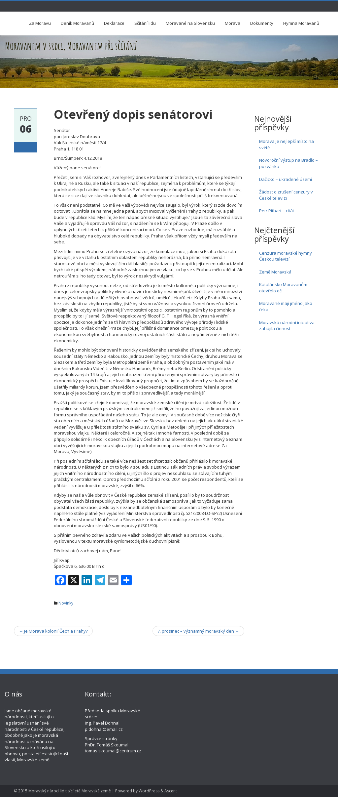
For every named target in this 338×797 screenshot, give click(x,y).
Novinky (65, 603)
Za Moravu (40, 23)
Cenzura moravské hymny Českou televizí (285, 256)
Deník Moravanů (77, 23)
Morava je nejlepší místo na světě (286, 144)
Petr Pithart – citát (276, 211)
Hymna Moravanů (301, 23)
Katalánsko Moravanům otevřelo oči (283, 287)
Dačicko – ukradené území (285, 179)
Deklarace (114, 23)
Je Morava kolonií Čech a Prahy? (53, 631)
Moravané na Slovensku (190, 23)
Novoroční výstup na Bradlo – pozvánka (288, 163)
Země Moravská (275, 272)
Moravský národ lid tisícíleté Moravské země (69, 791)
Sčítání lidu (145, 23)
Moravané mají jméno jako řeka (285, 306)
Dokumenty (261, 23)
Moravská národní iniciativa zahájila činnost (287, 325)
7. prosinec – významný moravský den (198, 631)
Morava (232, 23)
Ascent (170, 791)
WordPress (149, 791)
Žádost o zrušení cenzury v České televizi (286, 195)
